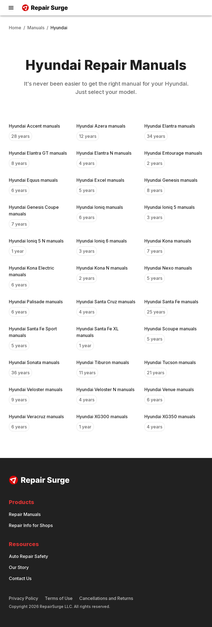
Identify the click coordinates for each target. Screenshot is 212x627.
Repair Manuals (25, 514)
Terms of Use (59, 598)
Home (15, 27)
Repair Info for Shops (31, 525)
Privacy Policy (23, 598)
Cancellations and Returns (106, 598)
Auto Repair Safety (28, 556)
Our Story (19, 567)
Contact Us (20, 578)
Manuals (35, 27)
